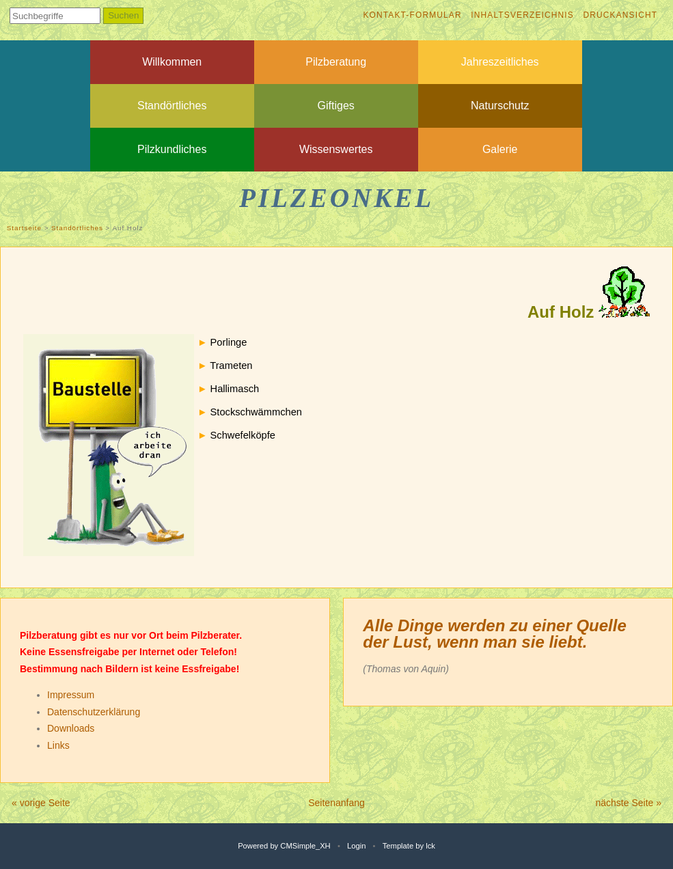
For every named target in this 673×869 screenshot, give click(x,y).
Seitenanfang (336, 802)
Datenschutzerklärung (93, 711)
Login (356, 846)
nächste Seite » (628, 802)
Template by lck (409, 846)
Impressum (70, 694)
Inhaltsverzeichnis (522, 15)
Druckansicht (620, 15)
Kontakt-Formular (412, 15)
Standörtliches (171, 105)
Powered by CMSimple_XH (284, 846)
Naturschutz (500, 105)
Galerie (500, 149)
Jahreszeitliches (500, 62)
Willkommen (172, 62)
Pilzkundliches (171, 149)
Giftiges (336, 105)
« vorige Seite (41, 802)
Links (58, 745)
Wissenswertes (336, 149)
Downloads (70, 728)
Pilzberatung (335, 62)
